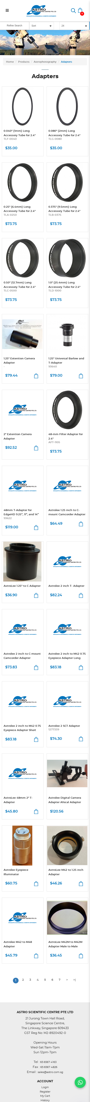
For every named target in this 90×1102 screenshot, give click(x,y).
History (45, 1100)
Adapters (66, 62)
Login (45, 1087)
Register (45, 1092)
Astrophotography (45, 62)
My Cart (45, 1096)
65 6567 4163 (48, 1062)
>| (74, 980)
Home (10, 62)
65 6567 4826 (48, 1067)
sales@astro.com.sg (50, 1072)
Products (23, 62)
